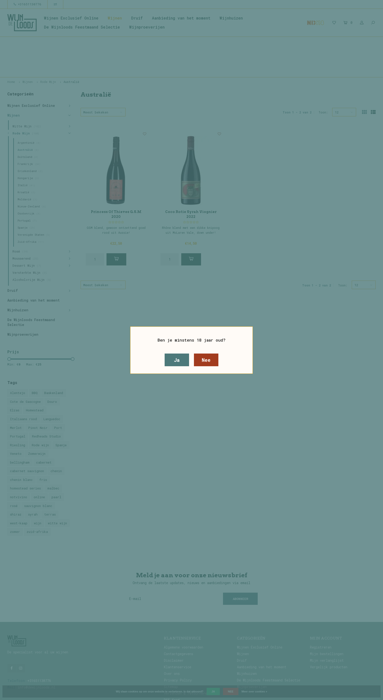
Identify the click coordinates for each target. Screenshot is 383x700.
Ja (177, 360)
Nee (206, 360)
